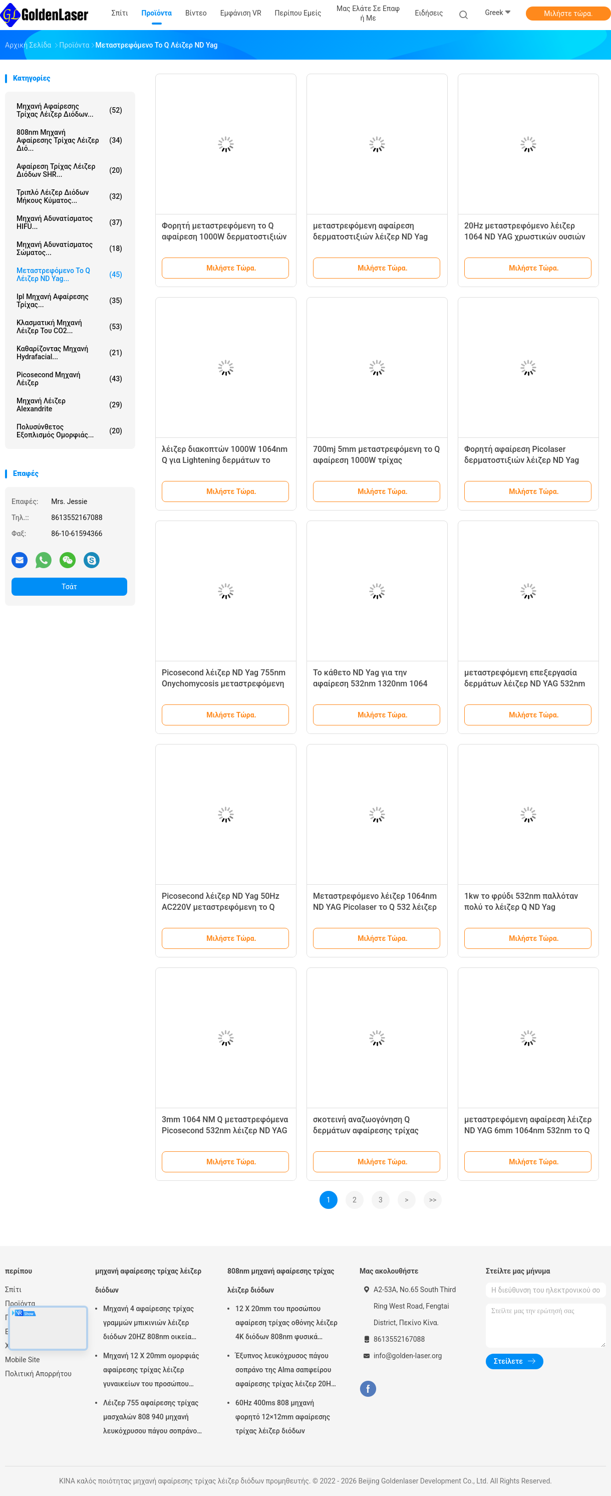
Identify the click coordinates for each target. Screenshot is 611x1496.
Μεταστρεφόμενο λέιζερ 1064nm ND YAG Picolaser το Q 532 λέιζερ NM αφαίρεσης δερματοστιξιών (375, 907)
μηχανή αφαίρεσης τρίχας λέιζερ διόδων (148, 1280)
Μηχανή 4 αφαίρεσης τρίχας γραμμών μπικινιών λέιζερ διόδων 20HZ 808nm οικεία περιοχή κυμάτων (148, 1324)
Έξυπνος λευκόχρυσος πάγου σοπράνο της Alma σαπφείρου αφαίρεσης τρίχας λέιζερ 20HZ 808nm (285, 1371)
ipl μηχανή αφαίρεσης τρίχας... (69, 301)
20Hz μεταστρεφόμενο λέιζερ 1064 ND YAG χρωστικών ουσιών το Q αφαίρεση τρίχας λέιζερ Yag (525, 237)
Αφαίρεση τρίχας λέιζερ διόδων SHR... (69, 170)
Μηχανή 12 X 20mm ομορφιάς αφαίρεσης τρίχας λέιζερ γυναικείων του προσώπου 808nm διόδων (151, 1371)
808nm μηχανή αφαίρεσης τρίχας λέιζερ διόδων (281, 1280)
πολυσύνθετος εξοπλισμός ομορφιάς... (69, 431)
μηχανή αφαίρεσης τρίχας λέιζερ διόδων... (69, 110)
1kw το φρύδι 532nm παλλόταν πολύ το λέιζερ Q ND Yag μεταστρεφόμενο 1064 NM (521, 907)
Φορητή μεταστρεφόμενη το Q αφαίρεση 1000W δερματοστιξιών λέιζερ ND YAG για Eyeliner (224, 237)
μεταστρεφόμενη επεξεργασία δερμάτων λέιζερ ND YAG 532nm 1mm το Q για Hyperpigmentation (524, 683)
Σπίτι (13, 1290)
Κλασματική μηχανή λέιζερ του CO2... (69, 327)
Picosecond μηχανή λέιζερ (69, 379)
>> (433, 1200)
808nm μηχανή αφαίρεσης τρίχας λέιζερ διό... (69, 140)
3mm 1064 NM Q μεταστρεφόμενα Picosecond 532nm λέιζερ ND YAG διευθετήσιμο (225, 1130)
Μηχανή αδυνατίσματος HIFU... (69, 222)
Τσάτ (69, 587)
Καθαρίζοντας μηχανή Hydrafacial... (69, 353)
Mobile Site (22, 1360)
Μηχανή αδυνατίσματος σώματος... (69, 248)
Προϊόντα (20, 1304)
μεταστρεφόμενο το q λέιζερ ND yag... (69, 275)
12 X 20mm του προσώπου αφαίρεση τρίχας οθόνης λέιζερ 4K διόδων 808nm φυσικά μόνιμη (286, 1324)
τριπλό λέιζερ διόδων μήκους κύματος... (69, 196)
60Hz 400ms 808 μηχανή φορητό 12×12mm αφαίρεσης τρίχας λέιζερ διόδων (282, 1417)
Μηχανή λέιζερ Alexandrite (69, 405)
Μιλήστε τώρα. (568, 14)
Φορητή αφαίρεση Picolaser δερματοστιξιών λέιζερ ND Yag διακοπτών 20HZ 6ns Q (521, 460)
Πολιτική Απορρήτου (38, 1374)
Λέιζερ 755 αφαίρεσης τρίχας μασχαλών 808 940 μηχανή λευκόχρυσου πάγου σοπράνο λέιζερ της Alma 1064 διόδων (150, 1418)
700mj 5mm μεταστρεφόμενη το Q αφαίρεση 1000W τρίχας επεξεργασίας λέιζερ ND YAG (376, 460)
